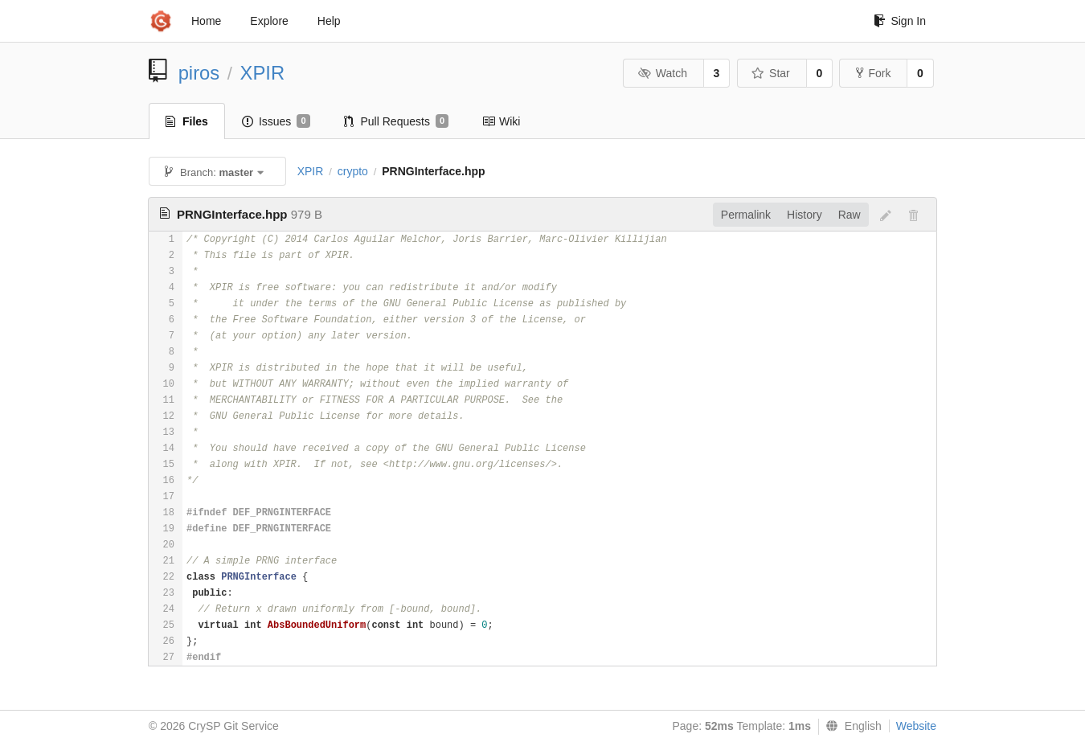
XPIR (262, 73)
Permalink (746, 214)
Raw (849, 214)
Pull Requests (396, 121)
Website (916, 725)
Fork (873, 73)
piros (199, 73)
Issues (276, 121)
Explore (269, 20)
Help (329, 20)
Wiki (501, 121)
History (804, 214)
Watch (662, 73)
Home (206, 20)
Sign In (900, 20)
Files (187, 121)
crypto (353, 171)
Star (770, 73)
